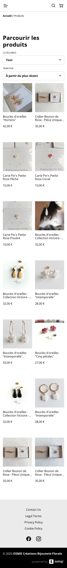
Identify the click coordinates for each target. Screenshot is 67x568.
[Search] (53, 6)
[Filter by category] (33, 60)
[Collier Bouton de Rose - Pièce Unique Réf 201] (49, 109)
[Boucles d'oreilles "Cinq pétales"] (49, 345)
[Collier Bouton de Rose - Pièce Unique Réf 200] (49, 464)
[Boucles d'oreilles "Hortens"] (17, 109)
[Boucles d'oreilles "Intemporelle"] (49, 286)
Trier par (8, 68)
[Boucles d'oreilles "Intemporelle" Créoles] (17, 345)
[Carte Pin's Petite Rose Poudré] (17, 227)
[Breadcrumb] (33, 16)
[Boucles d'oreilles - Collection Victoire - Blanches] (49, 227)
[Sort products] (33, 76)
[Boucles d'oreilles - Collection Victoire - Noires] (17, 404)
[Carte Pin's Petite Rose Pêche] (17, 168)
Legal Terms (33, 516)
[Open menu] (6, 6)
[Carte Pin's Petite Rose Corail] (49, 168)
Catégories (9, 53)
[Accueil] (7, 15)
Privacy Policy (33, 522)
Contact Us (33, 510)
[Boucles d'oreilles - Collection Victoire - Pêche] (17, 286)
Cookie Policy (33, 528)
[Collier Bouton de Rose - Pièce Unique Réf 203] (17, 464)
